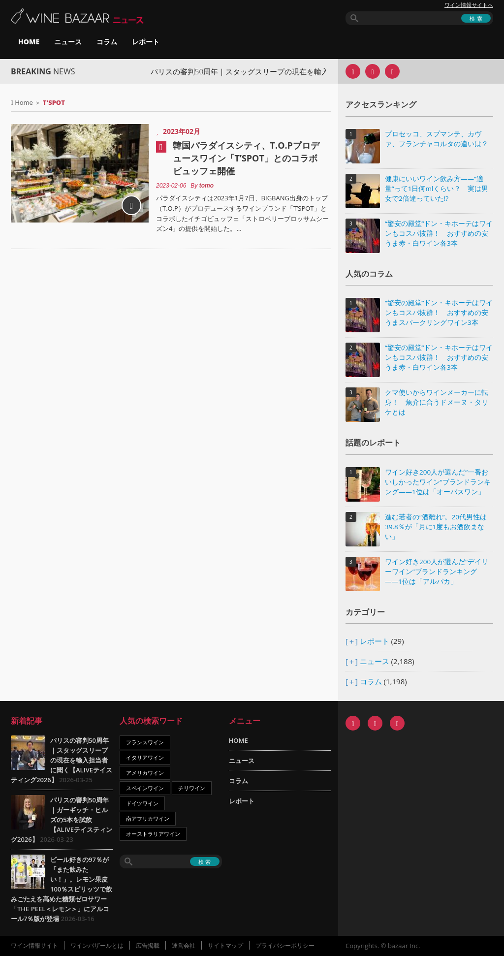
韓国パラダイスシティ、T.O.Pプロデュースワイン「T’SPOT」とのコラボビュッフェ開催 (246, 158)
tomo (206, 185)
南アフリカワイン (147, 818)
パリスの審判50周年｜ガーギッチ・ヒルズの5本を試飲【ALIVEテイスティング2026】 (61, 820)
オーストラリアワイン (153, 833)
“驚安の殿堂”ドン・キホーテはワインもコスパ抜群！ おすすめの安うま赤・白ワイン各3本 (439, 233)
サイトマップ (225, 945)
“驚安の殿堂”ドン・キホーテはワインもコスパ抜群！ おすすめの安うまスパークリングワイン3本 (439, 312)
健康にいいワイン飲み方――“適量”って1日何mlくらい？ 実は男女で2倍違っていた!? (436, 188)
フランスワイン (145, 742)
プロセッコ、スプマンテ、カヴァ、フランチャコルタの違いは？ (436, 138)
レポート (145, 41)
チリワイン (191, 788)
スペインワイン (145, 788)
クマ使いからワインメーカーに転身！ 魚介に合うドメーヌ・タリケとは (436, 402)
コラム (106, 41)
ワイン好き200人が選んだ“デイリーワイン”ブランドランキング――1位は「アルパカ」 (436, 571)
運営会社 (183, 945)
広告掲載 (147, 945)
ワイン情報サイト (34, 945)
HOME (28, 41)
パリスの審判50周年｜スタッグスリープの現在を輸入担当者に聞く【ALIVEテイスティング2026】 (61, 760)
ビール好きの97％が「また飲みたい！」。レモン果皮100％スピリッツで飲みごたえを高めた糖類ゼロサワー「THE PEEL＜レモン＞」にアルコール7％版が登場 (61, 889)
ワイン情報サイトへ (468, 4)
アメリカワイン (145, 772)
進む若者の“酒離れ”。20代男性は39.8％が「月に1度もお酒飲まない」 (436, 526)
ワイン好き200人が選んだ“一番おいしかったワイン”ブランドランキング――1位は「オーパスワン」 (438, 482)
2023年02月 (181, 131)
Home (24, 102)
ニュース (68, 41)
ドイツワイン (142, 803)
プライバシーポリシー (285, 945)
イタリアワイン (145, 757)
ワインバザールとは (97, 945)
